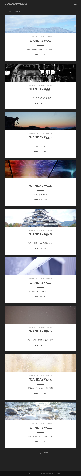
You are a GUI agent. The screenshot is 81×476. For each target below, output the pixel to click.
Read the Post (40, 54)
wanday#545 (40, 379)
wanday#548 (40, 234)
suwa (43, 37)
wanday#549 (40, 186)
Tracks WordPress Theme (31, 474)
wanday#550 (40, 137)
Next (46, 453)
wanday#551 (40, 89)
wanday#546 (40, 331)
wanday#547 (40, 282)
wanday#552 (40, 41)
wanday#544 (40, 428)
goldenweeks (16, 3)
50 (41, 453)
